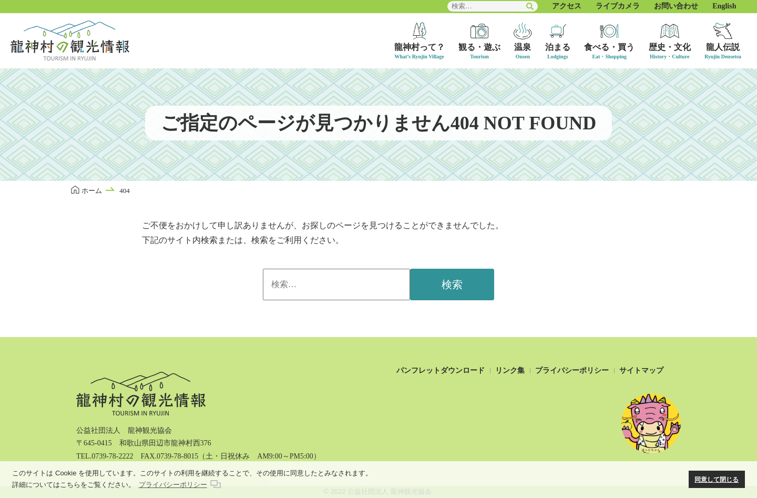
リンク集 (510, 370)
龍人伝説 (723, 47)
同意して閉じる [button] (716, 479)
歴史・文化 (670, 47)
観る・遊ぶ (479, 47)
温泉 (522, 47)
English (724, 6)
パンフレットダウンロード (440, 370)
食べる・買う (609, 47)
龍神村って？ (419, 47)
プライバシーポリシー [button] (173, 485)
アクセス (566, 6)
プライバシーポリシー (572, 370)
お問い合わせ (676, 6)
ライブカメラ (618, 6)
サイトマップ (641, 370)
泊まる (557, 47)
